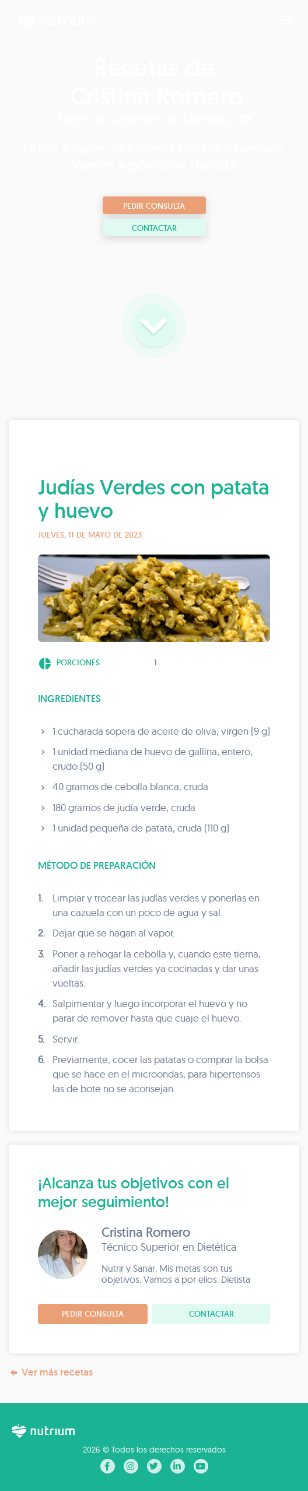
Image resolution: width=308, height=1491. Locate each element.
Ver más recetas (51, 1372)
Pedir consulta (154, 206)
